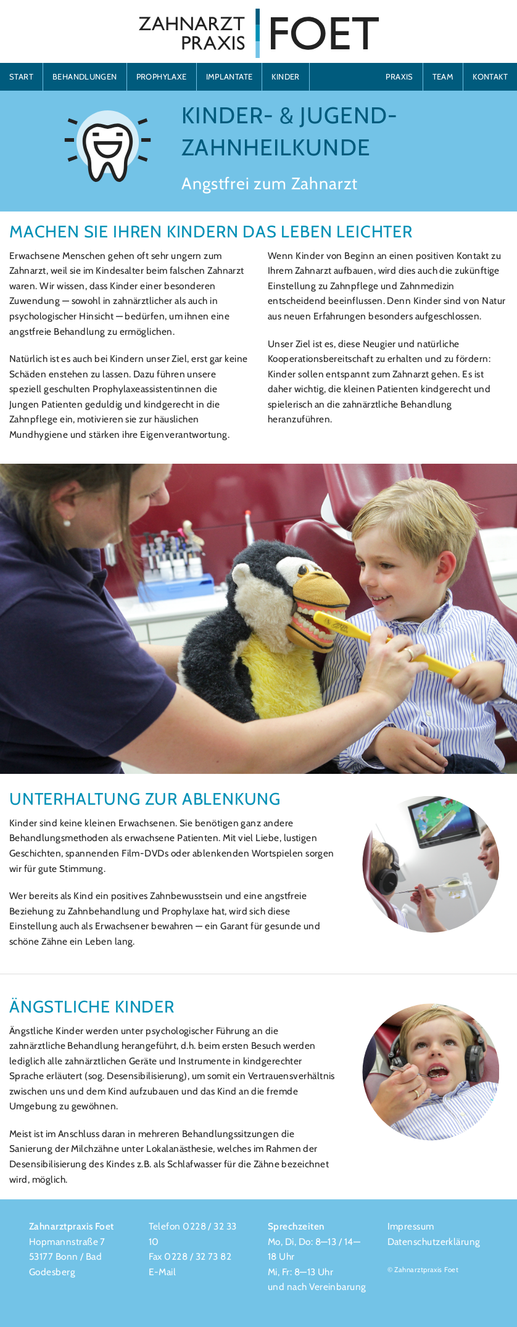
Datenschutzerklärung (434, 1241)
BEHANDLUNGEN (84, 76)
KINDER (285, 76)
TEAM (443, 76)
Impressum (410, 1226)
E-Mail (162, 1272)
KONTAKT (490, 76)
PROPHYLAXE (161, 76)
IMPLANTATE (229, 76)
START (21, 76)
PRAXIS (399, 76)
